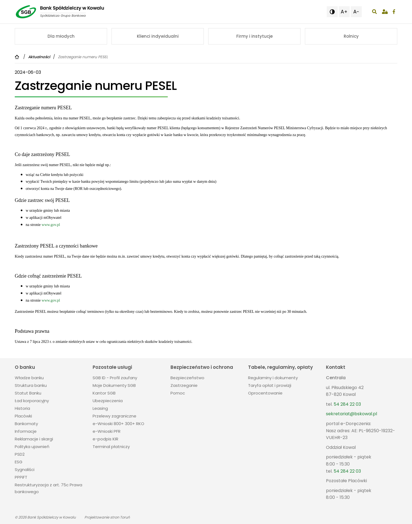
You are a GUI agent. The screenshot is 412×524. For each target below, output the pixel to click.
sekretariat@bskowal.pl (351, 414)
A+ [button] (344, 11)
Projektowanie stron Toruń (107, 517)
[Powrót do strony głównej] (17, 57)
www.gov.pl (51, 225)
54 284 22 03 (347, 404)
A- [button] (356, 11)
